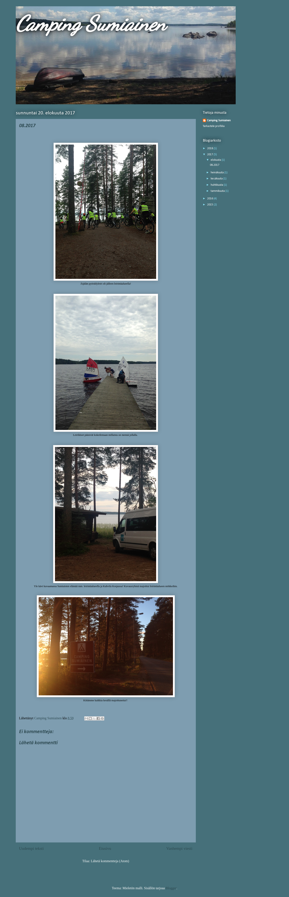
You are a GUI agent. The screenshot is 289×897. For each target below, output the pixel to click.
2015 (210, 204)
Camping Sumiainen (91, 23)
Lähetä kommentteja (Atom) (110, 861)
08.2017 (214, 165)
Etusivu (105, 848)
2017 (210, 154)
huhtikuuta (217, 185)
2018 (210, 148)
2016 (210, 198)
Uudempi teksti (31, 848)
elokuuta (216, 160)
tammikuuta (218, 191)
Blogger (171, 888)
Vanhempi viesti (179, 848)
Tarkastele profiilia (214, 126)
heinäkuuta (217, 172)
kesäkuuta (217, 178)
